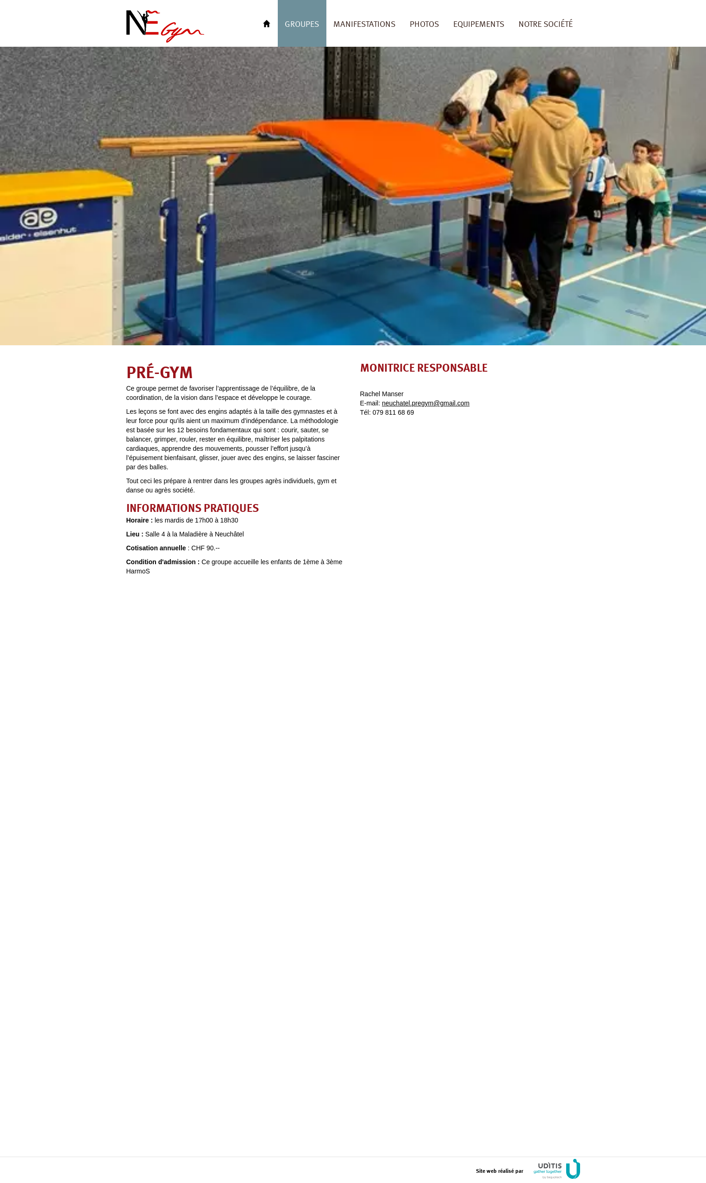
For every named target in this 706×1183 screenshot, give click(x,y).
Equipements (478, 23)
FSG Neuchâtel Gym (165, 26)
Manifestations (364, 23)
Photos (424, 23)
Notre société (546, 23)
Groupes (302, 23)
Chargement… (473, 793)
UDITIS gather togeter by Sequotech (557, 1169)
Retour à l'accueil (267, 23)
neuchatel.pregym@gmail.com (425, 403)
